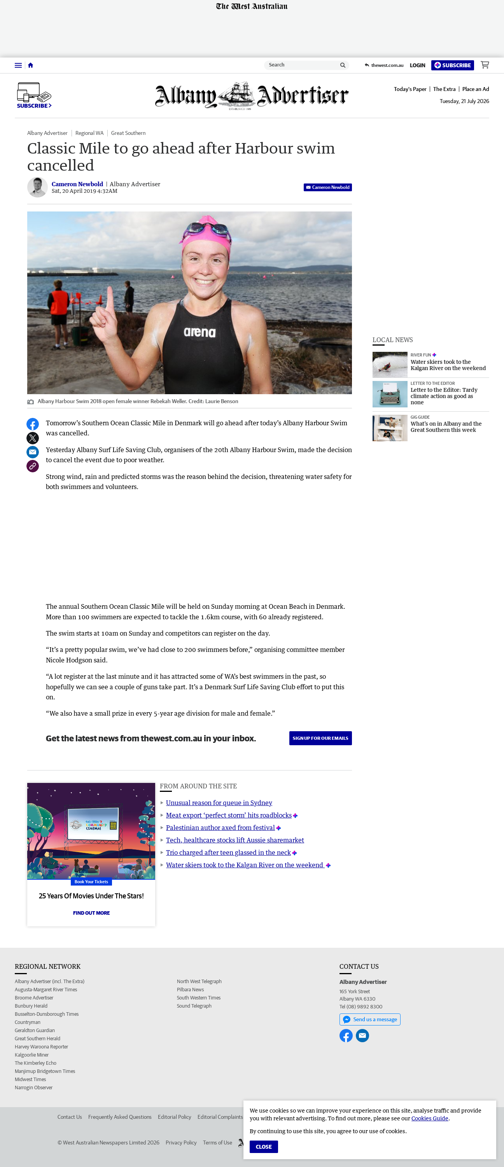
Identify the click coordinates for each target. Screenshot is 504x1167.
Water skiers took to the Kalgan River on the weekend (245, 865)
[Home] (30, 65)
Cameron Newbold (328, 187)
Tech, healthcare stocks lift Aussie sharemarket (235, 840)
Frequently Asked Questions (120, 1117)
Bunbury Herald (31, 1006)
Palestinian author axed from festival (220, 828)
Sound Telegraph (194, 1006)
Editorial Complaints (220, 1117)
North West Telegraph (199, 981)
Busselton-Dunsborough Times (47, 1014)
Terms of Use (217, 1142)
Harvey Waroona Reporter (41, 1047)
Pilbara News (190, 989)
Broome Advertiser (34, 998)
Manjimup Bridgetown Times (45, 1071)
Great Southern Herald (37, 1038)
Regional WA (89, 133)
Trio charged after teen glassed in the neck (228, 852)
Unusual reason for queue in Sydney (219, 803)
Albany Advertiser (47, 133)
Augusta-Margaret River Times (46, 989)
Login (417, 65)
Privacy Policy (181, 1142)
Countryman (27, 1022)
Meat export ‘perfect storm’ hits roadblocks (229, 815)
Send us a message (370, 1020)
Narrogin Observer (33, 1087)
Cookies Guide (429, 1118)
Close (264, 1147)
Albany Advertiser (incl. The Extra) (49, 981)
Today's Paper (410, 89)
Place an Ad (475, 89)
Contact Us (70, 1117)
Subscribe (452, 65)
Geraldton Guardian (35, 1030)
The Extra (444, 89)
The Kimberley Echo (35, 1063)
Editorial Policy (174, 1117)
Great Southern (128, 133)
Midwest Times (30, 1079)
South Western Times (198, 998)
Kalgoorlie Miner (32, 1055)
